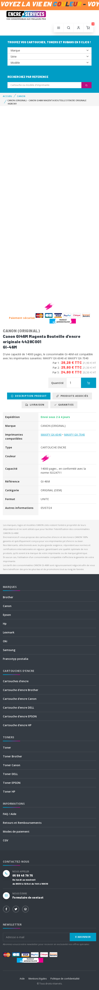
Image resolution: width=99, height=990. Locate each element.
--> (49, 50)
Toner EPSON (11, 783)
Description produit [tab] (29, 396)
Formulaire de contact (27, 897)
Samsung (9, 650)
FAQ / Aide (9, 814)
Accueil (7, 96)
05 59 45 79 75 (22, 875)
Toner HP (9, 791)
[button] (69, 28)
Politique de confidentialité (65, 978)
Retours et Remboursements (22, 823)
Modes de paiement (16, 831)
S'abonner (83, 937)
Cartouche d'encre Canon (20, 699)
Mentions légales (37, 978)
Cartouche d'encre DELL (18, 707)
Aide (22, 978)
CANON (21, 96)
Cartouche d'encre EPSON (20, 716)
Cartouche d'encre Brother (20, 690)
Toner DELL (10, 774)
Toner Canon (11, 765)
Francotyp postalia (15, 659)
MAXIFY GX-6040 (51, 434)
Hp (4, 623)
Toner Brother (12, 756)
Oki (5, 641)
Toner (7, 747)
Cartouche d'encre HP (17, 725)
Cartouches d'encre (15, 681)
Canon (7, 606)
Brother (8, 597)
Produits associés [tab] (72, 396)
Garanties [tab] (64, 404)
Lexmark (8, 632)
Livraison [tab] (34, 404)
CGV (5, 840)
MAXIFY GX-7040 (74, 434)
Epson (7, 615)
